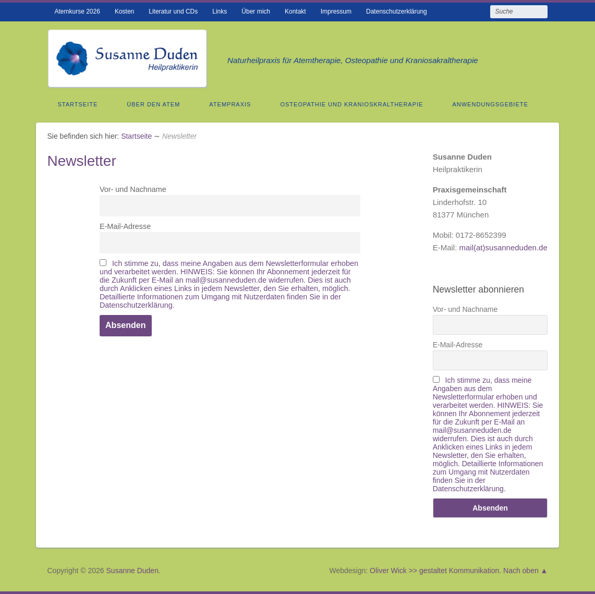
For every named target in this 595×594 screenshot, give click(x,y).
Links (219, 11)
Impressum (336, 11)
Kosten (124, 11)
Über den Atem (153, 104)
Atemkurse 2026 (77, 11)
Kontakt (295, 11)
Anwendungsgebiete (490, 104)
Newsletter (81, 161)
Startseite (77, 104)
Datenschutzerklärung (396, 11)
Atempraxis (230, 104)
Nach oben (521, 570)
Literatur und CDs (173, 11)
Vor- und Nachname (133, 189)
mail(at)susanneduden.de (503, 247)
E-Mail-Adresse (125, 226)
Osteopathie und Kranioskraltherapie (351, 104)
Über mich (255, 11)
